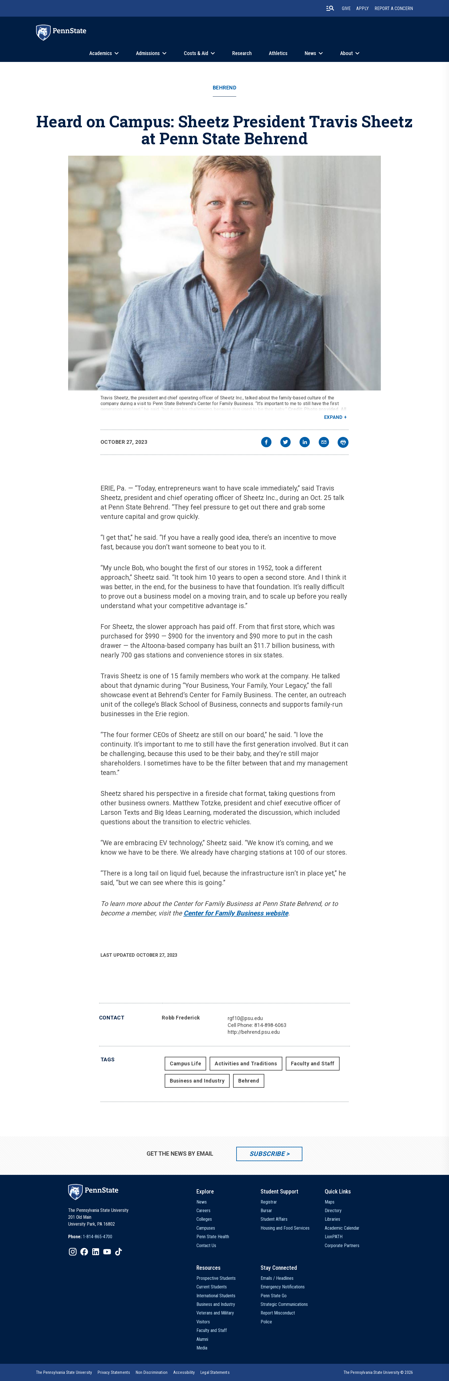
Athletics (278, 53)
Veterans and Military (215, 1313)
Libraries (332, 1219)
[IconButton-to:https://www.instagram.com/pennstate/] (72, 1251)
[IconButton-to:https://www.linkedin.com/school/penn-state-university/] (95, 1251)
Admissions (148, 53)
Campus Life (185, 1063)
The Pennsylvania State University (64, 1372)
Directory (333, 1210)
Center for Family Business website (236, 913)
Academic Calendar (342, 1228)
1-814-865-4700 (97, 1236)
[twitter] (285, 443)
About (346, 53)
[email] (324, 443)
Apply (362, 8)
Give (346, 8)
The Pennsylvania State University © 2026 (378, 1372)
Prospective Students (216, 1278)
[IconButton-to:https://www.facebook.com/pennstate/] (84, 1251)
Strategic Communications (284, 1304)
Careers (203, 1210)
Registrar (269, 1202)
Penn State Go (274, 1295)
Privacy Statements (114, 1372)
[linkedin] (305, 443)
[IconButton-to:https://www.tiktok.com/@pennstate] (118, 1251)
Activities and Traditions (246, 1063)
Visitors (203, 1322)
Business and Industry (197, 1081)
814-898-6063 (270, 1025)
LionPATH (333, 1236)
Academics (100, 53)
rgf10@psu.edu (245, 1018)
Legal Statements (215, 1372)
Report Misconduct (278, 1313)
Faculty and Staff (312, 1063)
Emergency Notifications (283, 1287)
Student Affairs (274, 1219)
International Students (215, 1295)
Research (242, 53)
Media (201, 1348)
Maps (329, 1202)
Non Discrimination (152, 1372)
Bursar (266, 1210)
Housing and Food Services (285, 1228)
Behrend (225, 88)
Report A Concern (394, 8)
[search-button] (330, 8)
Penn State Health (212, 1236)
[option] (90, 1236)
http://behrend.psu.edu (254, 1032)
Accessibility (184, 1372)
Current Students (211, 1287)
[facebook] (266, 443)
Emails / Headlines (277, 1278)
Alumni (202, 1339)
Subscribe (267, 1153)
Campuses (205, 1228)
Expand (333, 417)
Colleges (204, 1219)
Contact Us (206, 1245)
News (310, 53)
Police (266, 1322)
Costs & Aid (196, 53)
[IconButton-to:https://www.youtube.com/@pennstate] (107, 1251)
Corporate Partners (342, 1245)
